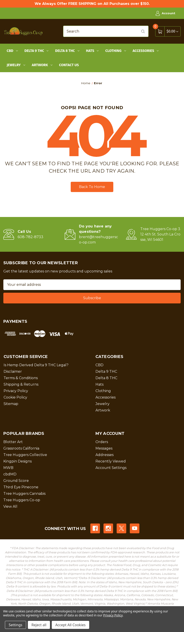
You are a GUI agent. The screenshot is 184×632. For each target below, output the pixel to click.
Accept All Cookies (70, 624)
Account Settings (110, 468)
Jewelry (16, 65)
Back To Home (92, 187)
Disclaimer (13, 371)
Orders (101, 442)
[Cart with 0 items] (172, 31)
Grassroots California (21, 448)
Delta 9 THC (37, 51)
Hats (92, 51)
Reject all (38, 624)
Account (165, 13)
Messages (103, 448)
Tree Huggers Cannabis (24, 493)
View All (10, 506)
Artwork (42, 65)
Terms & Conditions (21, 378)
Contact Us (69, 65)
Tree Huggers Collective (25, 455)
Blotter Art (13, 442)
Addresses (104, 455)
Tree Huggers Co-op (21, 500)
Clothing (115, 51)
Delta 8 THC (67, 51)
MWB (8, 468)
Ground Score (16, 481)
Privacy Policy (16, 391)
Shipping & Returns (21, 384)
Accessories (146, 51)
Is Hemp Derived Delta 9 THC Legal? (36, 365)
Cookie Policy (15, 397)
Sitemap (11, 404)
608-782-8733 (30, 237)
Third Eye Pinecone (20, 487)
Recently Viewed (110, 461)
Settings (15, 624)
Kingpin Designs (17, 461)
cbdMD (10, 474)
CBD (12, 51)
